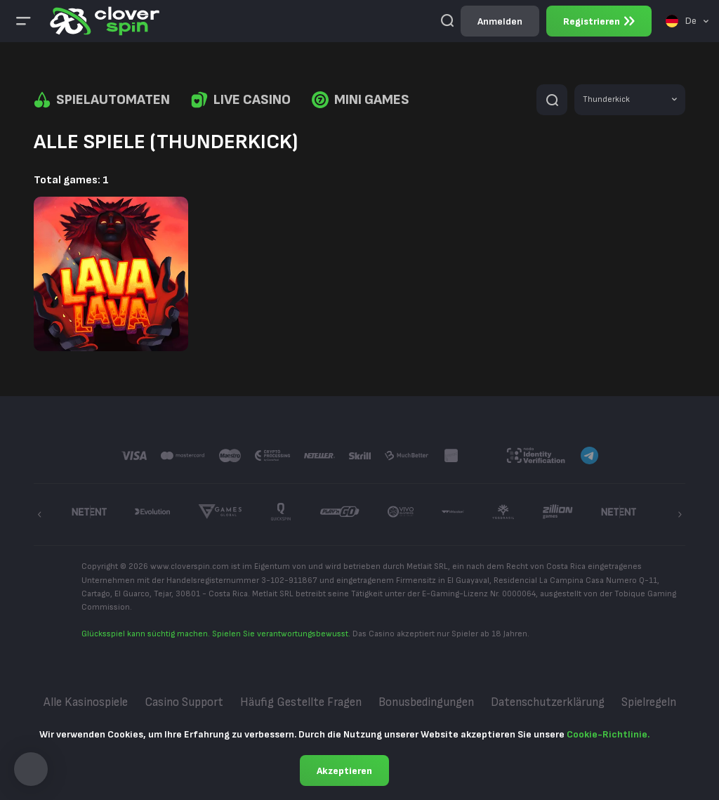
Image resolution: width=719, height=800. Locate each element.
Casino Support (184, 702)
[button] (31, 769)
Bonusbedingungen (426, 702)
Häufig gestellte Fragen (301, 702)
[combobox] (687, 21)
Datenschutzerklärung (548, 702)
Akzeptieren (344, 771)
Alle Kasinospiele (86, 702)
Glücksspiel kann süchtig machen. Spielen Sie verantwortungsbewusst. (215, 634)
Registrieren (599, 21)
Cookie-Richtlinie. (608, 734)
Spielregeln (648, 702)
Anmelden (499, 21)
